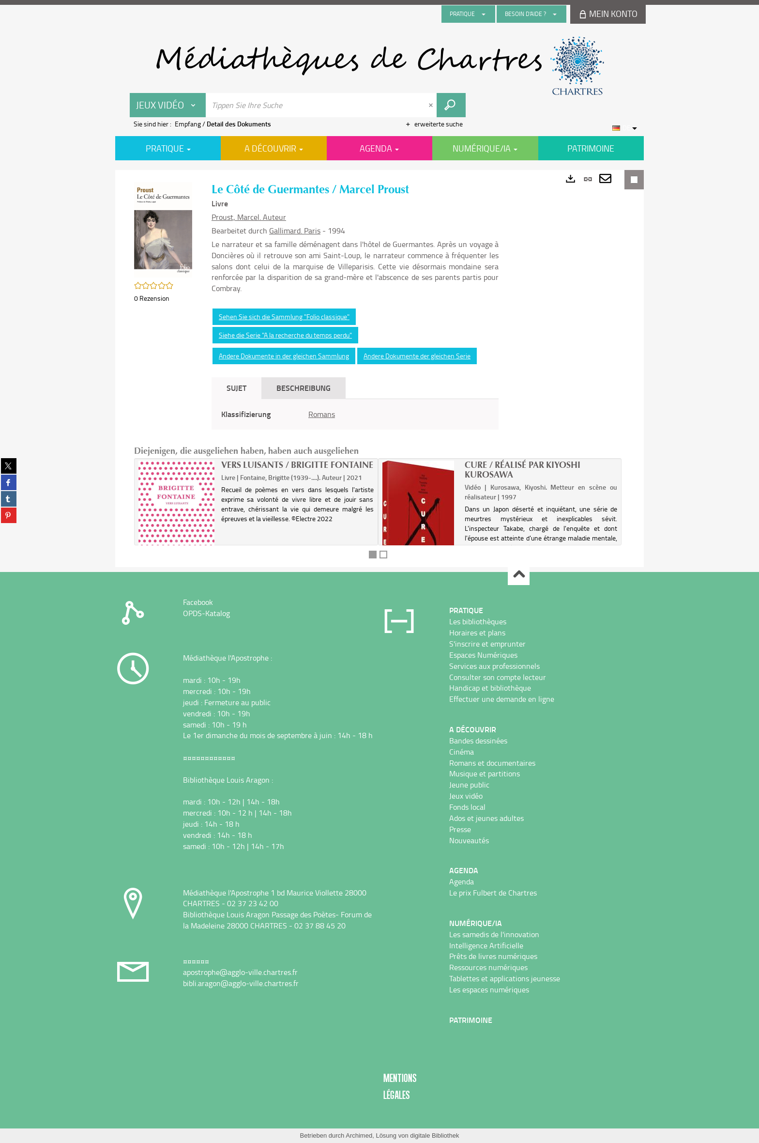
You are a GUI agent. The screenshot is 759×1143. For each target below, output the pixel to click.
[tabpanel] (355, 414)
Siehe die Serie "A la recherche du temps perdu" (285, 335)
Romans (321, 414)
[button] (163, 228)
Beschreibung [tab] (303, 387)
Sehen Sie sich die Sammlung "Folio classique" (284, 316)
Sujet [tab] (236, 387)
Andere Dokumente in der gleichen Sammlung (284, 355)
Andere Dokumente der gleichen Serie (417, 355)
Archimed (359, 1135)
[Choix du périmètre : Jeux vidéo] (168, 105)
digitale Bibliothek (434, 1135)
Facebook (198, 602)
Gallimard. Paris (294, 230)
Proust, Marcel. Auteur (249, 217)
